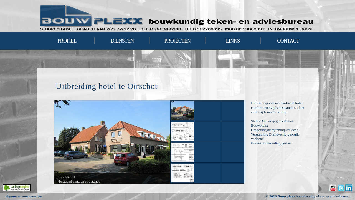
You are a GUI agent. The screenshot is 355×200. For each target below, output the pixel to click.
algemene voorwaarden (24, 196)
